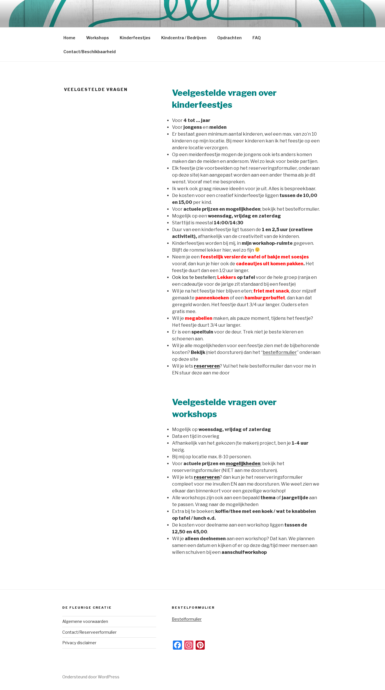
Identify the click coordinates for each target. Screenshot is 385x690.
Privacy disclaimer (79, 642)
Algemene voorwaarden (85, 621)
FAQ (256, 37)
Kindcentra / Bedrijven (183, 37)
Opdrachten (229, 37)
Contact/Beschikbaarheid (89, 51)
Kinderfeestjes (135, 37)
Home (69, 37)
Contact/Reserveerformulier (89, 632)
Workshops (97, 37)
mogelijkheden (243, 463)
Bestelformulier (187, 619)
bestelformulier (280, 352)
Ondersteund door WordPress (90, 676)
